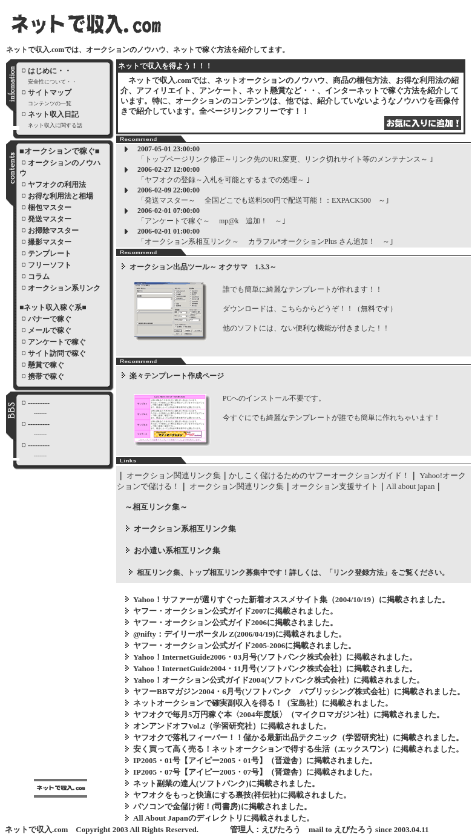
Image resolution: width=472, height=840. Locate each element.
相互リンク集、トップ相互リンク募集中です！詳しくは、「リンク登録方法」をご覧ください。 (293, 572)
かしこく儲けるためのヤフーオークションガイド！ (319, 475)
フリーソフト (49, 265)
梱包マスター (49, 207)
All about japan (410, 486)
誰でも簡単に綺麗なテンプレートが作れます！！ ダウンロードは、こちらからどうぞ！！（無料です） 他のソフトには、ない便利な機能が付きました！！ (306, 308)
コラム (39, 276)
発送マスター (49, 219)
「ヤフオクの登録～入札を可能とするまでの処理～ (221, 180)
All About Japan (160, 817)
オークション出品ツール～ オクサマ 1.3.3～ (203, 267)
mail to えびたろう (341, 829)
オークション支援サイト (335, 486)
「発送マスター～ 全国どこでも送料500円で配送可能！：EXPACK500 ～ (261, 200)
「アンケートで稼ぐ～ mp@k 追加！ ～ (209, 221)
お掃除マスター (53, 230)
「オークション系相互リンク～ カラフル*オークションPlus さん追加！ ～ (263, 241)
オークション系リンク (64, 288)
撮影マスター (49, 242)
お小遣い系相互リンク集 (177, 550)
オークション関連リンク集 (173, 475)
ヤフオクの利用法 (57, 184)
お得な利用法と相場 (60, 196)
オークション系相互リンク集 (185, 528)
